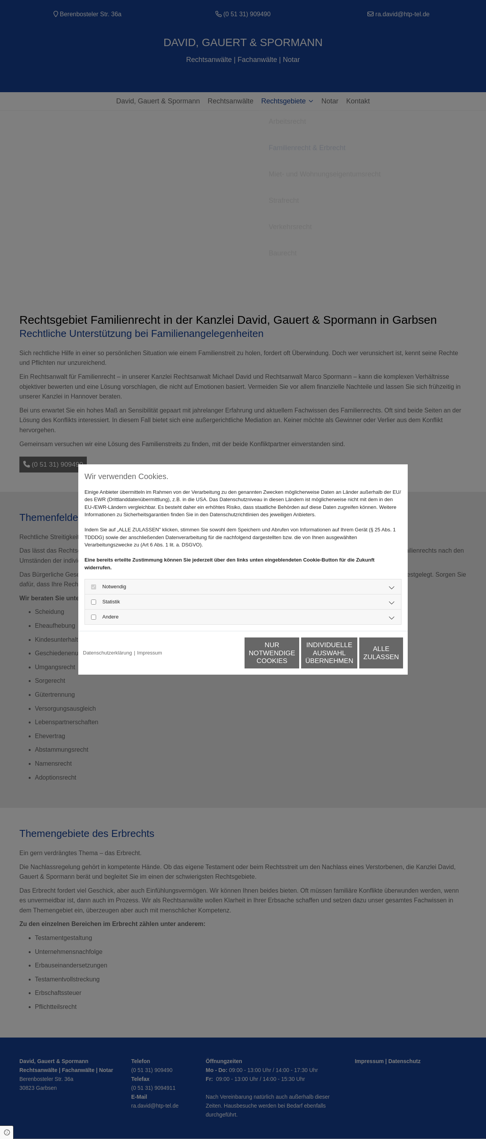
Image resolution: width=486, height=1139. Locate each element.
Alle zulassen (367, 652)
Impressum (149, 653)
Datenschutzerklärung (107, 653)
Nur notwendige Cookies (220, 653)
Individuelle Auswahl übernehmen (293, 653)
